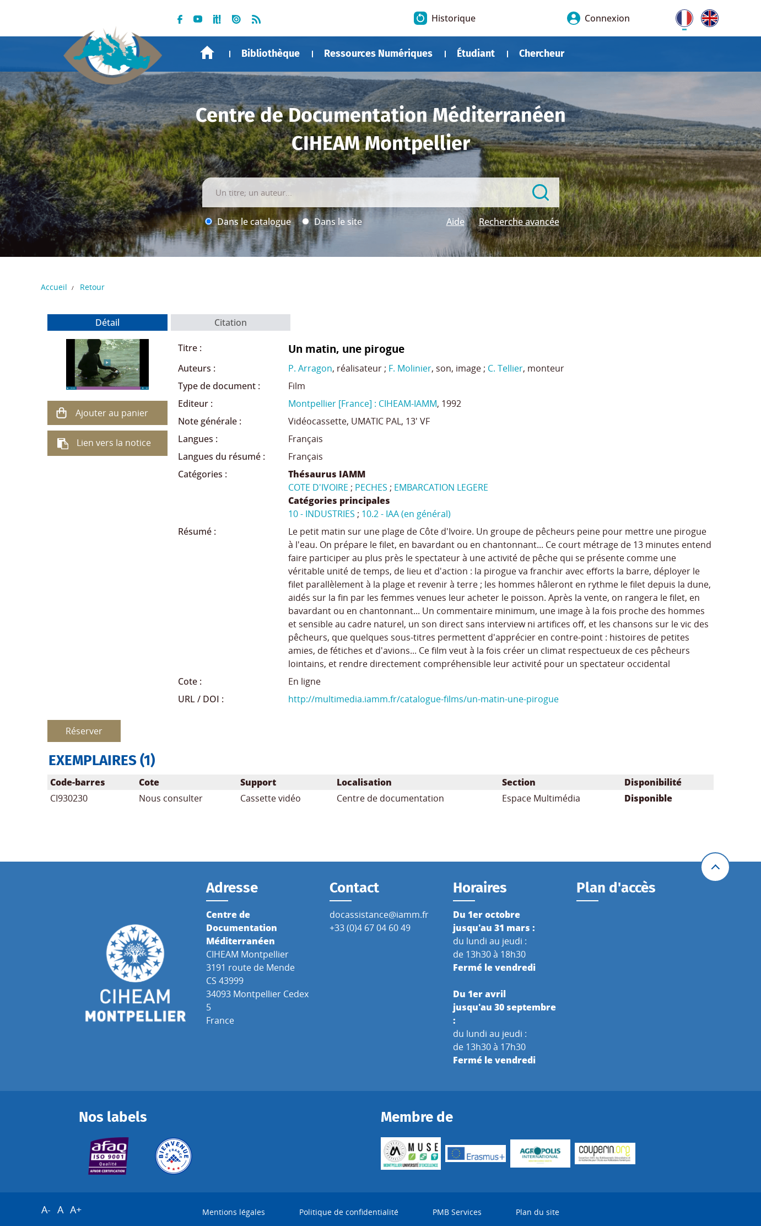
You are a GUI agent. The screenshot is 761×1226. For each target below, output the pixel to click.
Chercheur (541, 53)
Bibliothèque (270, 53)
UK (707, 16)
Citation (230, 322)
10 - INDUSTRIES (321, 514)
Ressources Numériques (378, 53)
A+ (76, 1209)
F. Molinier (409, 368)
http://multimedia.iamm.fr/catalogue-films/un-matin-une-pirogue (423, 699)
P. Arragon (310, 368)
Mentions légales (233, 1212)
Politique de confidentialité (348, 1212)
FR (681, 16)
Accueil (207, 53)
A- (46, 1209)
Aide (455, 222)
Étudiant (476, 53)
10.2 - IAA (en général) (406, 514)
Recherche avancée (519, 222)
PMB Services (457, 1212)
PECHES (371, 487)
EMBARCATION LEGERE (441, 487)
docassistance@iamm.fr (379, 914)
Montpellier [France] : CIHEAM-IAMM (362, 403)
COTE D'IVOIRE (318, 487)
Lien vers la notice (114, 443)
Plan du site (537, 1212)
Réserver (84, 731)
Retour (92, 287)
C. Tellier (505, 368)
